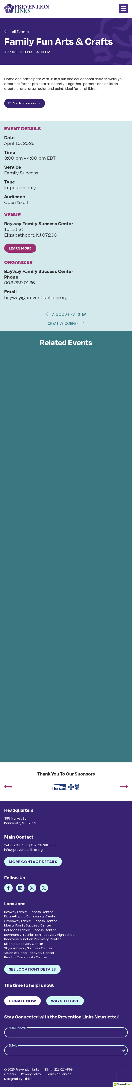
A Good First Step (66, 314)
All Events (20, 31)
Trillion (28, 1079)
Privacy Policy (31, 1074)
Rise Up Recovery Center (23, 943)
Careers (10, 1074)
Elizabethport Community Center (30, 916)
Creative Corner (66, 323)
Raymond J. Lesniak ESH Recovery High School (39, 934)
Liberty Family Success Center (27, 925)
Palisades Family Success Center (30, 930)
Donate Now (22, 1000)
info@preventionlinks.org (23, 849)
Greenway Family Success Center (30, 921)
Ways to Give (65, 1000)
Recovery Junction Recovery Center (32, 939)
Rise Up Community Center (25, 957)
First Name (17, 1027)
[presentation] (8, 787)
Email (13, 1045)
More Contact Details (33, 861)
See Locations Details (32, 969)
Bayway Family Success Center (28, 912)
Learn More (20, 248)
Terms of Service (58, 1074)
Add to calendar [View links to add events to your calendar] (24, 103)
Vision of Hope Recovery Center (29, 953)
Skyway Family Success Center (28, 948)
